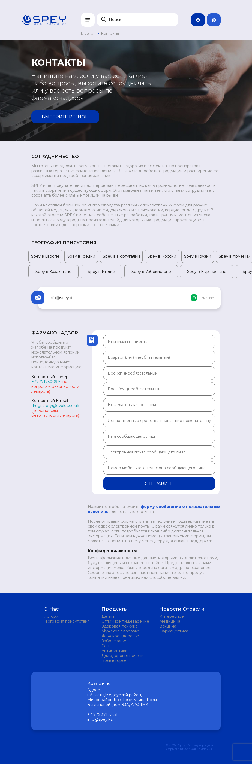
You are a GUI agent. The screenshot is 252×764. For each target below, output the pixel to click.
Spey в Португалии (121, 256)
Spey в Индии (101, 271)
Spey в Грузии (197, 256)
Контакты (110, 33)
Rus (216, 19)
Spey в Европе (45, 256)
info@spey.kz (100, 719)
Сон (105, 645)
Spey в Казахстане (53, 271)
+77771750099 (45, 381)
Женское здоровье (120, 636)
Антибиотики (114, 650)
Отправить (159, 483)
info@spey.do (62, 297)
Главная (88, 33)
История (52, 616)
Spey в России (162, 256)
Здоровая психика (119, 626)
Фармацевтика (173, 631)
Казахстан (200, 19)
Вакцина (167, 626)
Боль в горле (114, 660)
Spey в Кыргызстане (206, 271)
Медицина (169, 621)
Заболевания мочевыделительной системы (121, 640)
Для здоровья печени (122, 655)
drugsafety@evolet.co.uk (55, 405)
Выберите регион (65, 117)
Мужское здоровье (120, 631)
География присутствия (67, 621)
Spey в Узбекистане (151, 271)
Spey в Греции (81, 256)
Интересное (171, 616)
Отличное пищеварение (125, 621)
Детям (107, 616)
